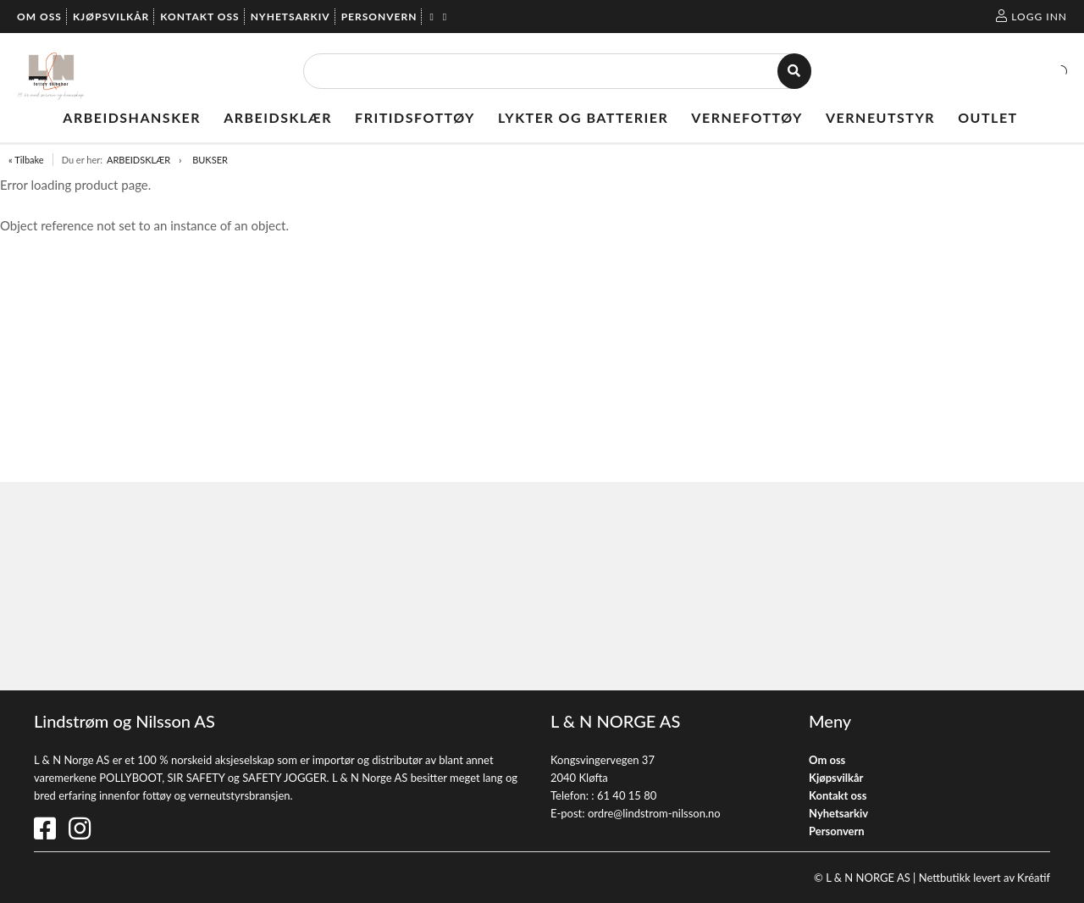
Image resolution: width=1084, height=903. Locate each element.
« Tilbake (26, 159)
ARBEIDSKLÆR (138, 159)
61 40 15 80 (626, 795)
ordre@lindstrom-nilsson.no (654, 813)
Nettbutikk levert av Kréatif (984, 877)
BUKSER (210, 159)
